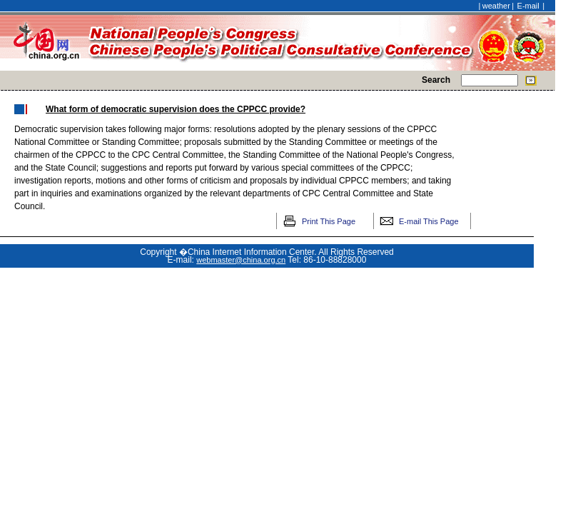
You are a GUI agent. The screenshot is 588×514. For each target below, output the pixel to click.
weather (496, 5)
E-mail (528, 5)
